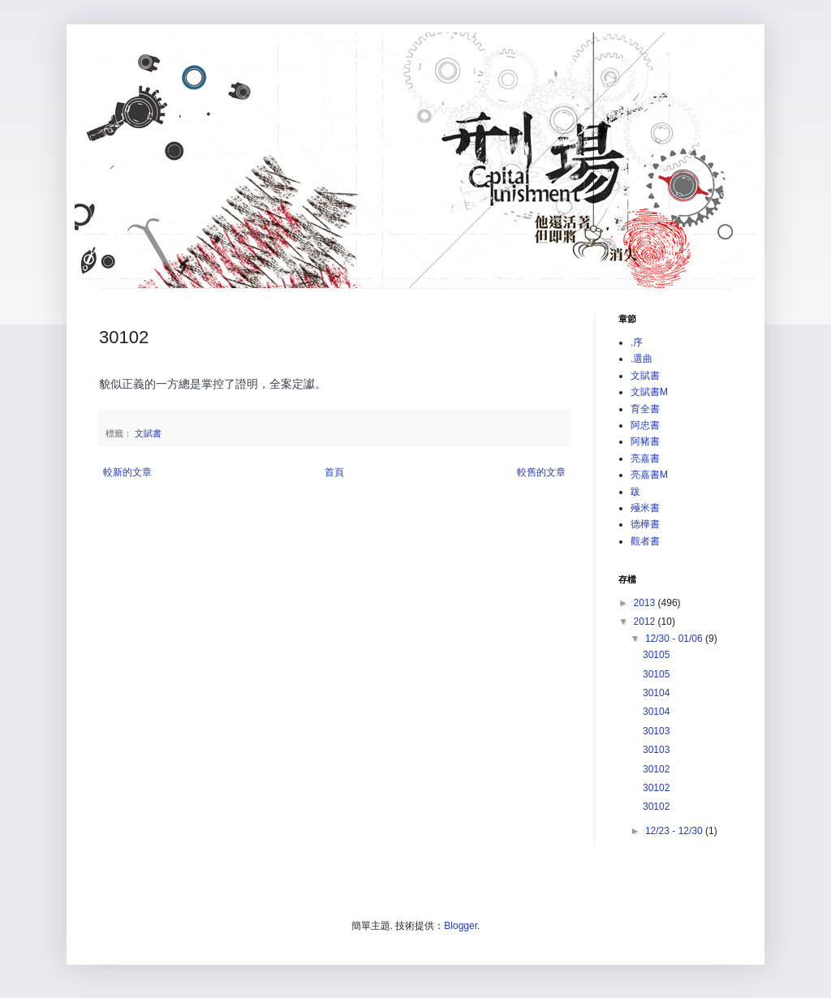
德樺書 (645, 524)
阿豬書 (645, 441)
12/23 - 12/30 (675, 831)
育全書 (645, 409)
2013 (646, 603)
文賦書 (148, 433)
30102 (656, 769)
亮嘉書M (649, 474)
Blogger (460, 925)
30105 (656, 654)
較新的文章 (127, 472)
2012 (646, 621)
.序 (637, 342)
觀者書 (645, 541)
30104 (656, 693)
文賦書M (649, 392)
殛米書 (645, 508)
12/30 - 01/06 (675, 638)
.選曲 (641, 358)
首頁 (334, 472)
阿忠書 (645, 425)
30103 (656, 731)
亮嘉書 (645, 458)
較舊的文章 (541, 472)
